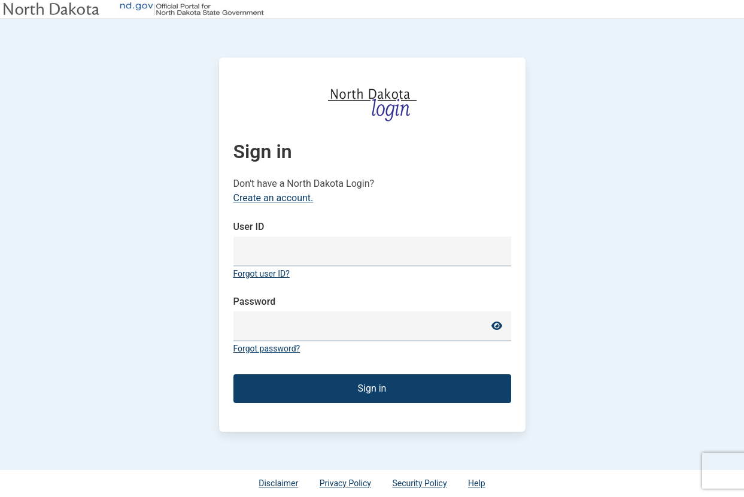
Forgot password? (266, 348)
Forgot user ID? (261, 273)
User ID (249, 226)
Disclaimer (278, 483)
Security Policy (419, 483)
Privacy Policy (345, 483)
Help (476, 483)
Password (254, 301)
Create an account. (273, 198)
